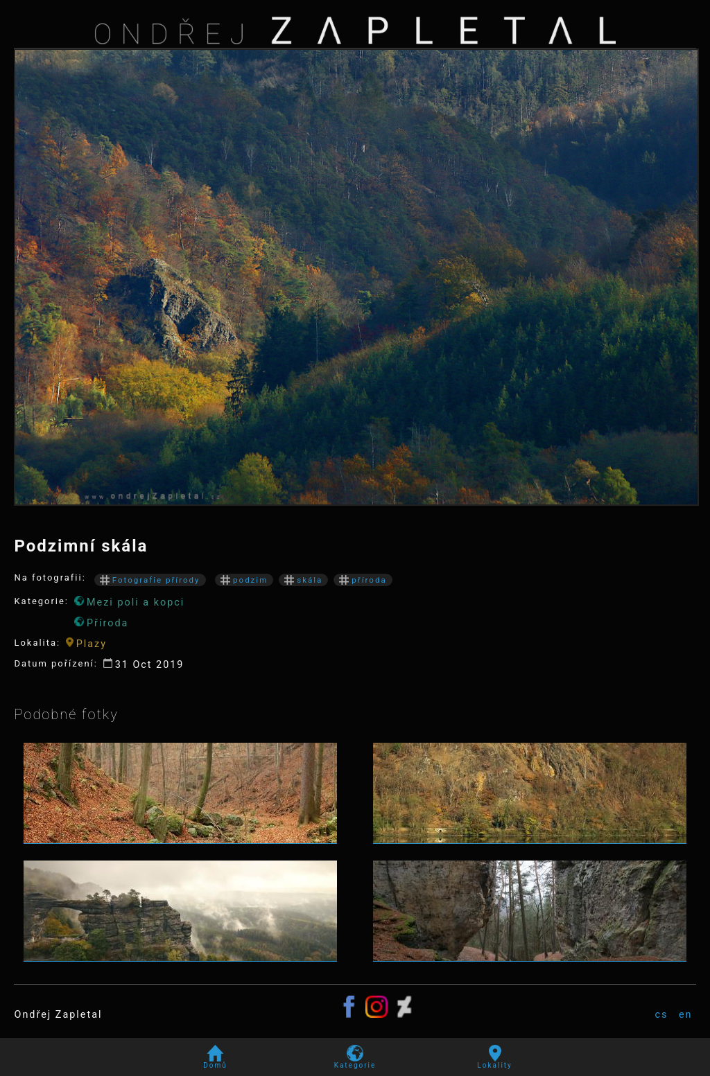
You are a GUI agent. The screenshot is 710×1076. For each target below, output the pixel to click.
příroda (362, 580)
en (686, 1015)
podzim (244, 580)
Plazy (86, 644)
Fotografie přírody (150, 580)
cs (661, 1015)
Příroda (101, 623)
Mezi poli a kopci (129, 602)
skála (303, 580)
